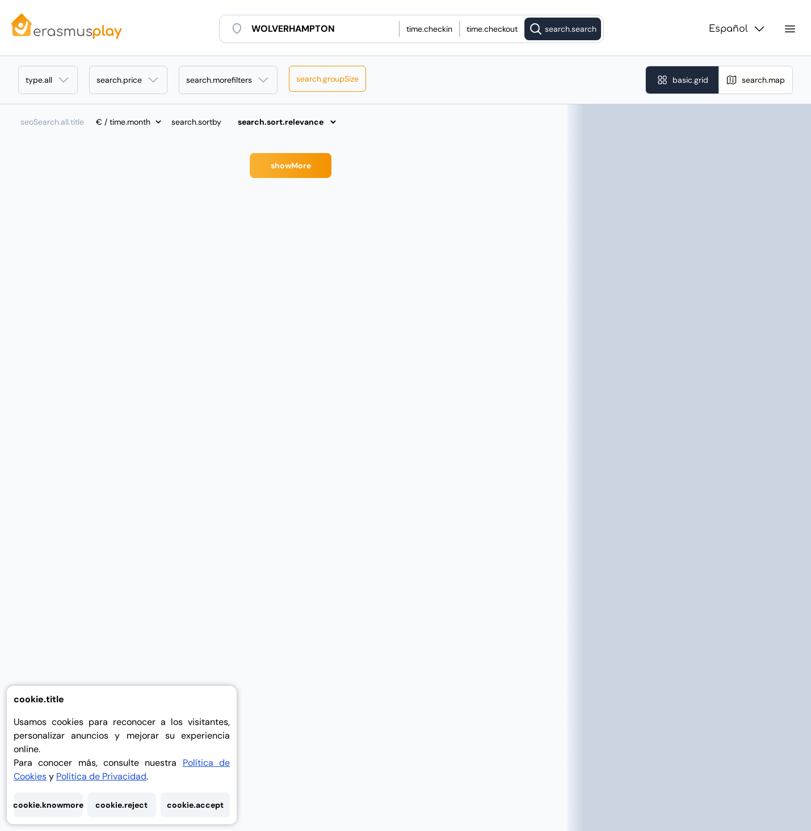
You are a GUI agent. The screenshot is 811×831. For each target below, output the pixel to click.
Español (737, 29)
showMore (291, 165)
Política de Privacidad (101, 776)
